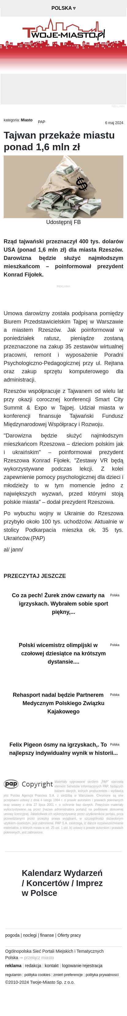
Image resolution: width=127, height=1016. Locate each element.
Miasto (27, 120)
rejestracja (92, 965)
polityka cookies (38, 975)
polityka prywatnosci (102, 975)
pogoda (12, 935)
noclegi (30, 935)
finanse (47, 935)
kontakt (52, 965)
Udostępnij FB (63, 222)
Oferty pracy (69, 935)
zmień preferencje (68, 975)
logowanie (71, 965)
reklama (13, 965)
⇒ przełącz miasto (36, 957)
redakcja (33, 965)
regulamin (13, 975)
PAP (41, 122)
